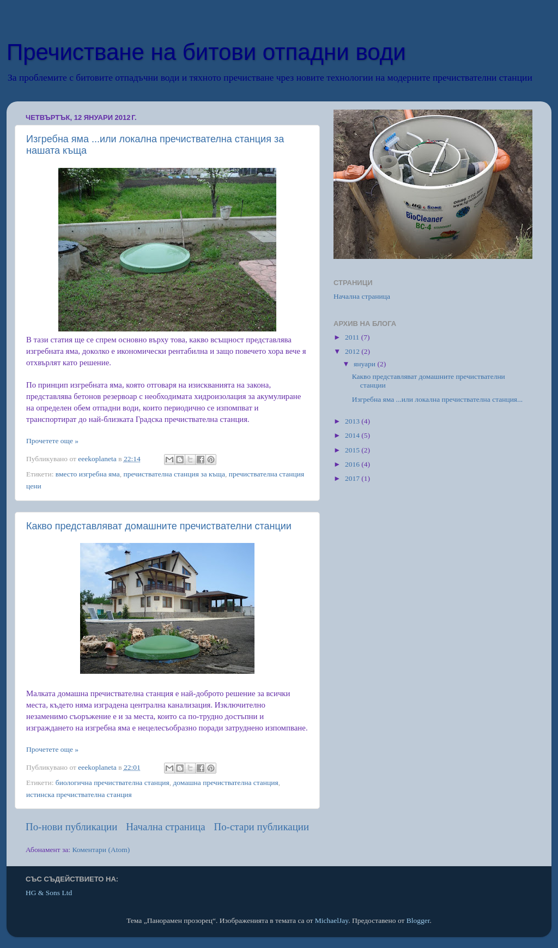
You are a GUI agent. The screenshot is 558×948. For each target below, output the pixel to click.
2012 (353, 351)
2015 (353, 450)
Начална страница (165, 826)
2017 (353, 478)
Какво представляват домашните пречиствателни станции (159, 526)
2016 (353, 464)
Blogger (418, 920)
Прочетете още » (52, 441)
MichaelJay (331, 920)
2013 (353, 421)
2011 (353, 337)
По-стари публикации (262, 826)
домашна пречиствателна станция (225, 782)
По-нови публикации (71, 826)
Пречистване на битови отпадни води (206, 52)
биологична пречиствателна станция (112, 782)
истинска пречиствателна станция (79, 794)
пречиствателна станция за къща (174, 474)
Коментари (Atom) (101, 850)
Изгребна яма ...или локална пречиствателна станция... (437, 399)
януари (365, 364)
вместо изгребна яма (88, 474)
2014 (353, 435)
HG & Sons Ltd (49, 893)
